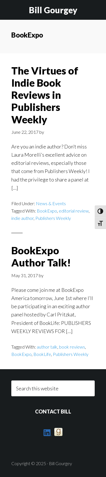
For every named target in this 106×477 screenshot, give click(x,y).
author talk (47, 346)
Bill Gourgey (53, 10)
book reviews (72, 346)
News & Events (51, 203)
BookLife (42, 354)
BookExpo (47, 210)
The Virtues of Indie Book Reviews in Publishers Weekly (44, 95)
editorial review (74, 210)
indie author (22, 218)
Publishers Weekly (53, 218)
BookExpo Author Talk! (41, 256)
